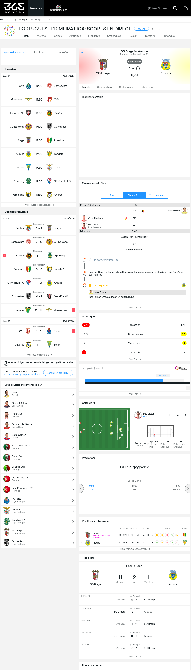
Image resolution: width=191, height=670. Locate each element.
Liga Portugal (22, 19)
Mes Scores (157, 8)
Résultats (36, 8)
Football (6, 19)
